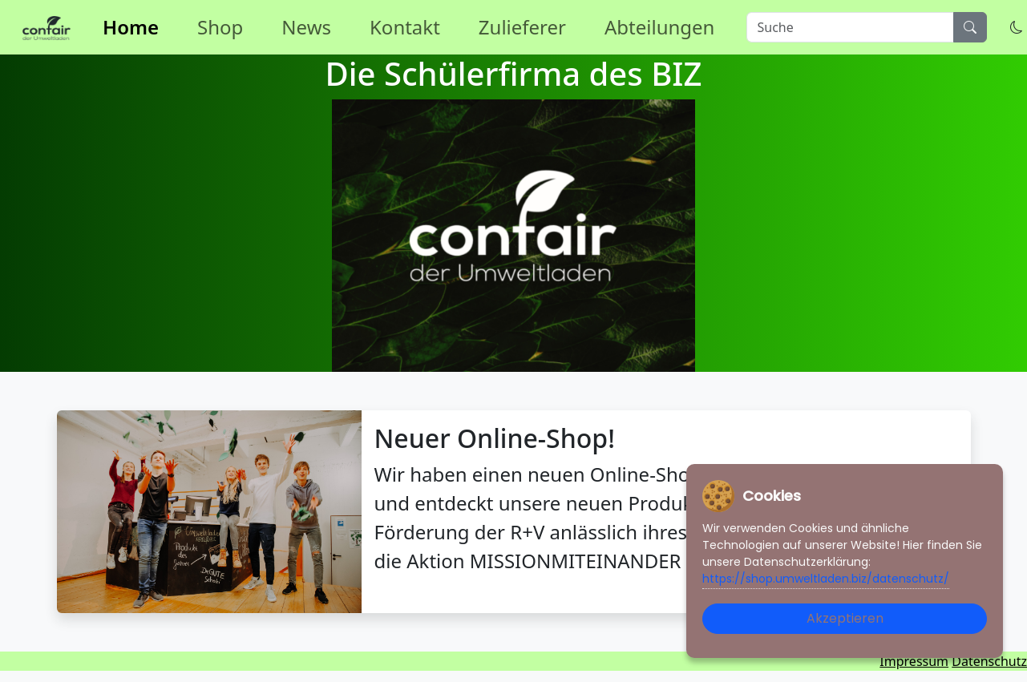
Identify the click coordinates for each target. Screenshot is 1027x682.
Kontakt (405, 27)
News (306, 27)
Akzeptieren (845, 618)
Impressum (913, 661)
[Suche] (850, 27)
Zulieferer (522, 27)
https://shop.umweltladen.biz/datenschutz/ (825, 579)
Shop (220, 27)
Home (131, 27)
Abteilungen (659, 27)
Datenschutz (989, 661)
